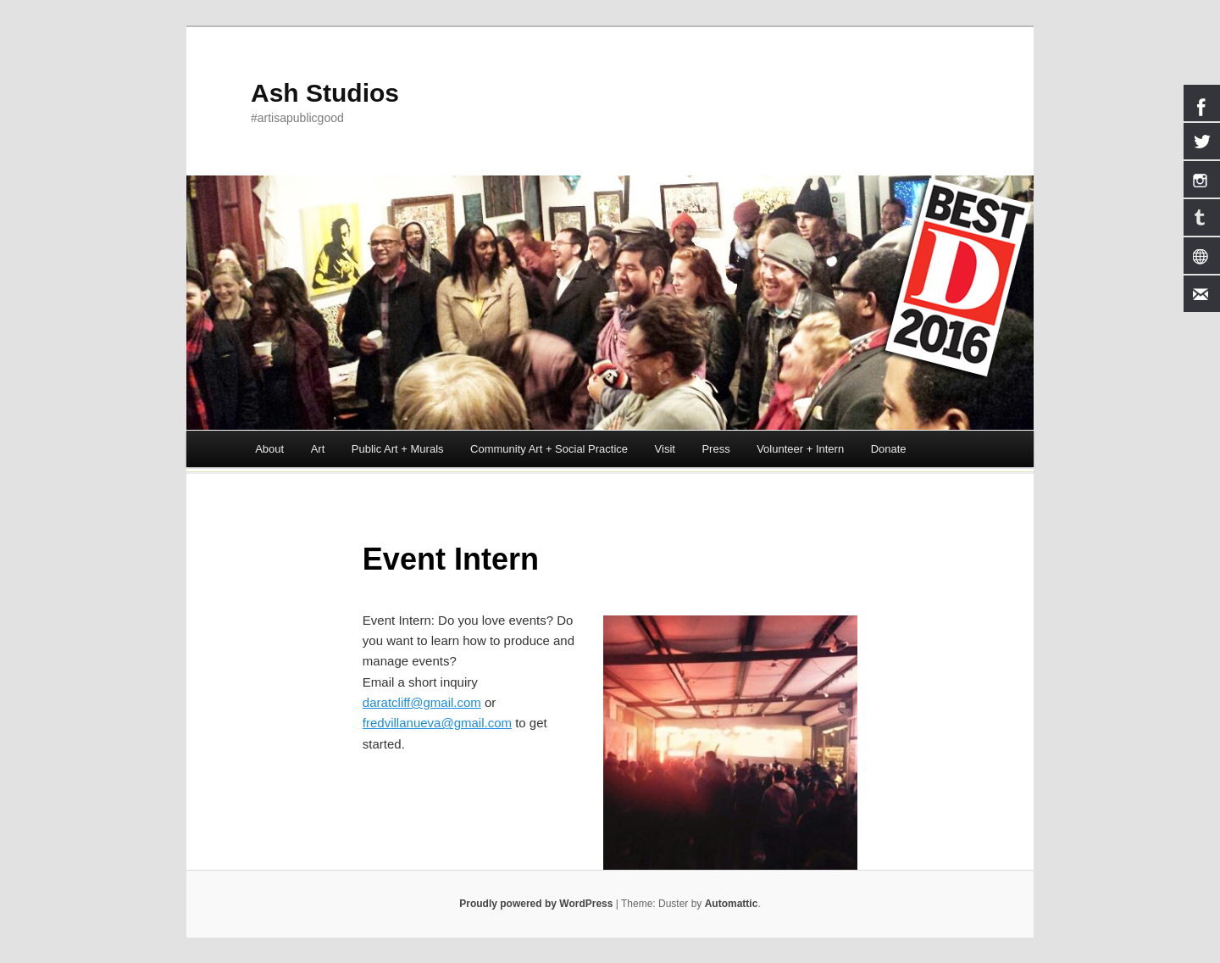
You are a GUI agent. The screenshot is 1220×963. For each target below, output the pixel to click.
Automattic (731, 904)
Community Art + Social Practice (549, 449)
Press (715, 449)
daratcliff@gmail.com (422, 702)
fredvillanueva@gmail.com (437, 722)
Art (318, 449)
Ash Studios (325, 93)
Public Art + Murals (398, 449)
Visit (665, 449)
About (269, 449)
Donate (889, 449)
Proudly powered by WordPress (536, 904)
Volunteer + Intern (800, 449)
